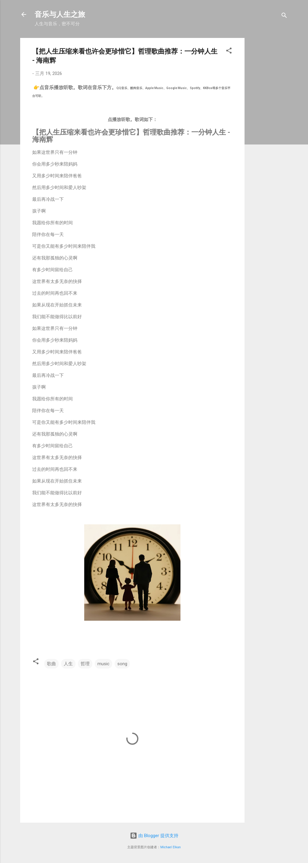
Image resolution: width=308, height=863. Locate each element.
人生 (68, 663)
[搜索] (284, 16)
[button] (229, 51)
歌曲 (51, 663)
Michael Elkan (170, 847)
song (122, 663)
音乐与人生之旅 (60, 14)
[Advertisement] (278, 128)
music (103, 663)
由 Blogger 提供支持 (154, 835)
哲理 (85, 663)
